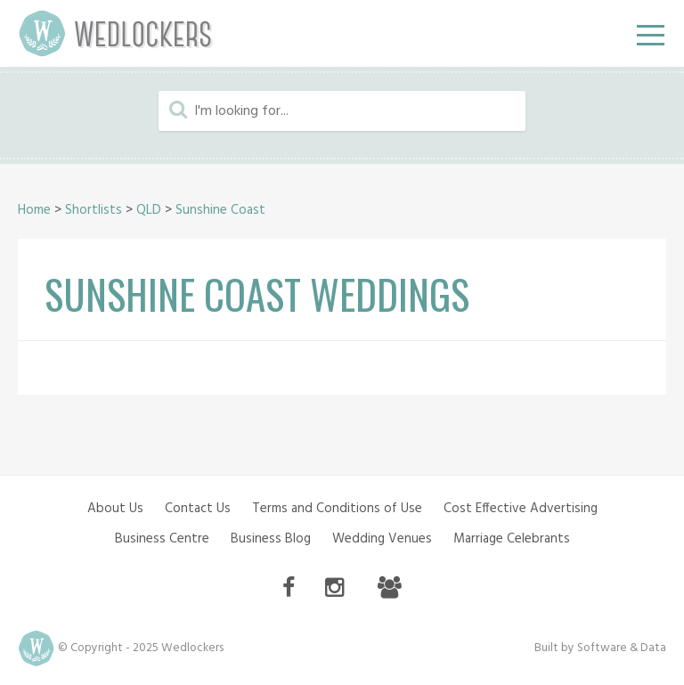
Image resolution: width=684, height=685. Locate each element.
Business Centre (162, 539)
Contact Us (198, 508)
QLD (148, 210)
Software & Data (621, 648)
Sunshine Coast (220, 210)
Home (34, 210)
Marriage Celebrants (511, 539)
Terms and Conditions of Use (337, 508)
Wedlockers (116, 33)
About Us (115, 508)
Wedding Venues (382, 539)
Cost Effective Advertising (521, 508)
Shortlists (93, 210)
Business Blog (271, 539)
